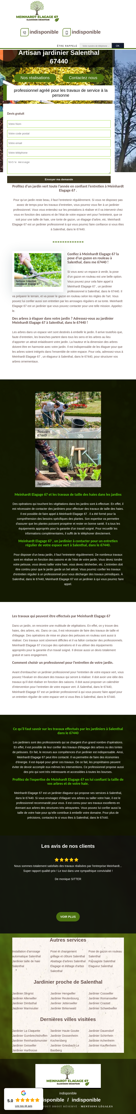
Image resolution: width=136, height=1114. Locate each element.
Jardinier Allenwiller (24, 998)
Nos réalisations (34, 78)
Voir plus (68, 916)
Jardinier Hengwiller (62, 993)
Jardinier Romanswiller (103, 998)
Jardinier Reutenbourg (64, 998)
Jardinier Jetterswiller (63, 1003)
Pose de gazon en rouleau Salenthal (105, 954)
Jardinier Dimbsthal (24, 1003)
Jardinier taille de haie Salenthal (26, 964)
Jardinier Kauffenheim (102, 1045)
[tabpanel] (68, 514)
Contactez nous (83, 78)
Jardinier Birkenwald (63, 1008)
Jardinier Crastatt (99, 1003)
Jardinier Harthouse (24, 1050)
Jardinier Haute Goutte (64, 1030)
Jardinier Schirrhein (101, 1035)
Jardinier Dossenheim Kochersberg (64, 1038)
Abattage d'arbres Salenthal (67, 961)
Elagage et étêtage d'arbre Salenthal (67, 968)
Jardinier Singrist (23, 993)
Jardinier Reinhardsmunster (29, 1040)
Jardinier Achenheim (102, 1040)
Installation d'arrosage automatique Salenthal (26, 954)
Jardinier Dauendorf (101, 1030)
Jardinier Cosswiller (101, 993)
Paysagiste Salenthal (102, 961)
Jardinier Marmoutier (25, 1008)
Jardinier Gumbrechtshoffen (30, 1035)
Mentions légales (97, 1106)
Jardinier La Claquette (26, 1030)
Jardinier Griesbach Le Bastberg (64, 1048)
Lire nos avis (23, 1106)
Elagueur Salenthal (101, 966)
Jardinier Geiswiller (24, 1045)
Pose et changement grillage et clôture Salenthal (67, 954)
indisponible (44, 32)
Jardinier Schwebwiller (103, 1008)
